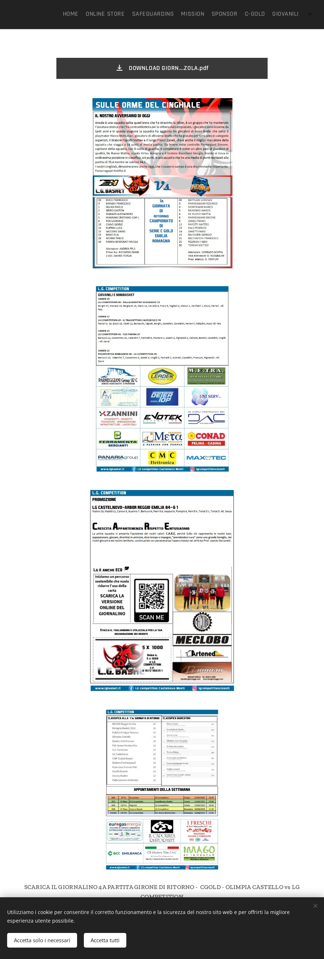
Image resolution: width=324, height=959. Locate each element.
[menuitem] (256, 15)
